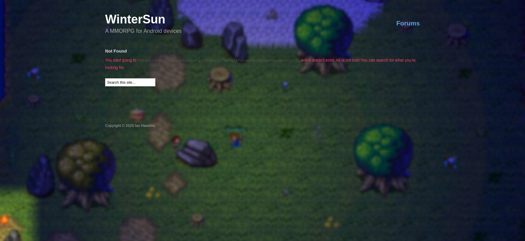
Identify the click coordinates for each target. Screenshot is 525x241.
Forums (408, 23)
